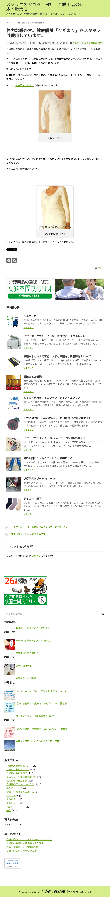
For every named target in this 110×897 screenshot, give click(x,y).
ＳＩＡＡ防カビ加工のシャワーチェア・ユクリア (51, 398)
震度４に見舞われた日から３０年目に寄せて (38, 741)
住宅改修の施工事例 (16, 780)
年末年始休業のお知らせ (28, 653)
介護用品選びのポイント (19, 766)
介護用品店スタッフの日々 (20, 784)
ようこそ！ (12, 799)
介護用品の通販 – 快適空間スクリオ (24, 843)
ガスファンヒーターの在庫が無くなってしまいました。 (36, 527)
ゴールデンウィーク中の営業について (35, 716)
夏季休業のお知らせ (26, 678)
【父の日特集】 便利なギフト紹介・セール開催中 (41, 703)
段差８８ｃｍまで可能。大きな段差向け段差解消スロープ (57, 356)
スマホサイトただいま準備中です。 (26, 534)
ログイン (36, 556)
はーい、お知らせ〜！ (17, 769)
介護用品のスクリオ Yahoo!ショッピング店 (29, 839)
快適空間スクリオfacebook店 (21, 851)
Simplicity (63, 890)
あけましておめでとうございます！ (34, 628)
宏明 (100, 268)
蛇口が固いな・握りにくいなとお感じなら (47, 458)
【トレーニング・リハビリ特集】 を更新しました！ (42, 691)
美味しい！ (12, 803)
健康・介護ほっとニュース (20, 792)
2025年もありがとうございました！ (35, 640)
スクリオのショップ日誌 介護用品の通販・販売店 (45, 6)
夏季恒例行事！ (24, 666)
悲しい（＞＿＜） (15, 807)
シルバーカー (31, 316)
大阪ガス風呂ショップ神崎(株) (22, 847)
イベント (11, 795)
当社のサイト (13, 788)
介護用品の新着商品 (16, 773)
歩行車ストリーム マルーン (39, 478)
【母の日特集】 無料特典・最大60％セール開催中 (42, 729)
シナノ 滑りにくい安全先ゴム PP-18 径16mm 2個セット (57, 418)
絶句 (8, 810)
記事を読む (28, 328)
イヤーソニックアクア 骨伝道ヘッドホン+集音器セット (55, 438)
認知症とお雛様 (32, 376)
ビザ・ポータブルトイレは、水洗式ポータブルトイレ (54, 336)
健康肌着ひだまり (24, 85)
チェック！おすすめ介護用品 (87, 43)
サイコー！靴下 (32, 499)
